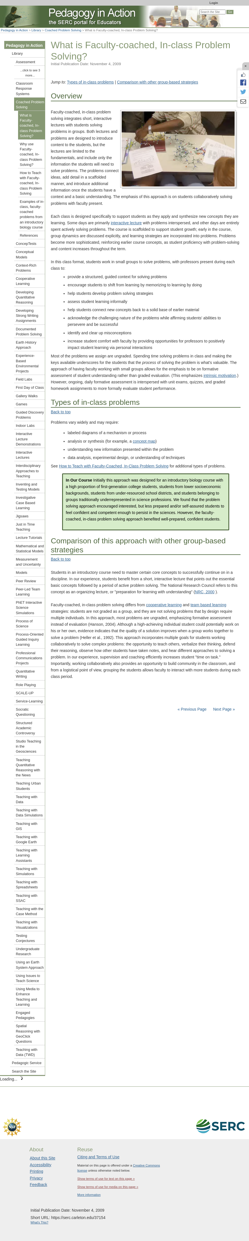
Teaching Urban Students (28, 785)
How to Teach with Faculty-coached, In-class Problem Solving (31, 183)
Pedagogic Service (27, 1063)
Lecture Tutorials (29, 538)
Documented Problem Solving (29, 331)
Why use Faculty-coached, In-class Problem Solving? (31, 154)
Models (21, 573)
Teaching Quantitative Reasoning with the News (28, 767)
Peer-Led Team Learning (28, 591)
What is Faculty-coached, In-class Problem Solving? (31, 125)
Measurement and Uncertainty (28, 561)
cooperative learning (164, 605)
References (29, 236)
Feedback (38, 1184)
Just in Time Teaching (25, 526)
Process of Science (24, 623)
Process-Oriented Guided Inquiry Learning (29, 639)
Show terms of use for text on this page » (106, 1178)
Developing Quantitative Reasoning (25, 297)
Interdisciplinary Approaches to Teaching (28, 471)
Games (21, 404)
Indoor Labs (25, 426)
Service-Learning (29, 701)
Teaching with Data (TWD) (26, 1052)
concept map (144, 441)
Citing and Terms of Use (98, 1157)
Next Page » (223, 709)
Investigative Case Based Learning (26, 503)
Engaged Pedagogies (25, 1015)
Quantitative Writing (25, 673)
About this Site (42, 1158)
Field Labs (24, 379)
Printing (36, 1171)
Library (36, 30)
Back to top (61, 412)
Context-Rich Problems (26, 268)
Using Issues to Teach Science (28, 978)
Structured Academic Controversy (25, 728)
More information (89, 1194)
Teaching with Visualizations (27, 924)
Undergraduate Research (28, 951)
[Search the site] (212, 12)
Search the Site (24, 1071)
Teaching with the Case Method (29, 911)
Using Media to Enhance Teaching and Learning (28, 997)
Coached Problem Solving (63, 30)
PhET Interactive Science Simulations (29, 608)
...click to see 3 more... (30, 73)
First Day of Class (30, 388)
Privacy (36, 1178)
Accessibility (40, 1165)
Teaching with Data (26, 799)
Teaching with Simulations (26, 871)
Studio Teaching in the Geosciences (28, 746)
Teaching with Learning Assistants (26, 855)
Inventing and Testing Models (28, 486)
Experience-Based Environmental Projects (27, 363)
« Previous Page (192, 709)
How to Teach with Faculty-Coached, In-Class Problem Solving (114, 466)
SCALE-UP (25, 693)
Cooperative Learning (25, 281)
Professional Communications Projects (29, 658)
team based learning (208, 605)
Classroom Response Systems (24, 89)
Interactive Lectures (24, 455)
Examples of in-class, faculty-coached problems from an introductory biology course (32, 214)
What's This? (39, 1222)
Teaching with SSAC (26, 898)
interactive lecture (126, 223)
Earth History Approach (26, 345)
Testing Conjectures (25, 938)
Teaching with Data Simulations (29, 812)
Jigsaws (22, 516)
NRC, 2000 (204, 592)
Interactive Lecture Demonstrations (28, 439)
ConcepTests (26, 244)
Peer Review (26, 581)
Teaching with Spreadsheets (27, 884)
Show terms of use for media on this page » (107, 1187)
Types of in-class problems (90, 82)
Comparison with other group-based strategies (157, 82)
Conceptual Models (25, 254)
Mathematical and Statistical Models (30, 548)
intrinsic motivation (220, 375)
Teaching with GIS (26, 826)
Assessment (25, 62)
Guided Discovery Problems (30, 414)
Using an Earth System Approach (30, 964)
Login (213, 3)
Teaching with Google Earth (26, 839)
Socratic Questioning (25, 712)
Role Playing (26, 685)
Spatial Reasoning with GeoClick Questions (28, 1034)
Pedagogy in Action (14, 30)
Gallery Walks (27, 396)
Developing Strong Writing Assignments (27, 316)
